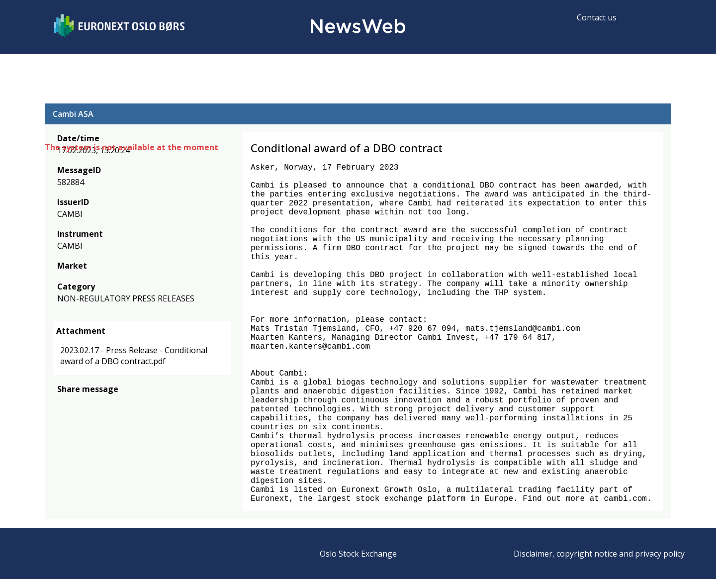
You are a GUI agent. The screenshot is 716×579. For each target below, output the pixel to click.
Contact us (597, 17)
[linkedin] (97, 403)
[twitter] (78, 403)
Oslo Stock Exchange (358, 553)
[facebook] (63, 403)
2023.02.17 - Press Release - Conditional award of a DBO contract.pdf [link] (133, 356)
